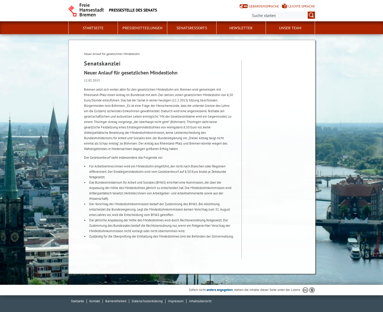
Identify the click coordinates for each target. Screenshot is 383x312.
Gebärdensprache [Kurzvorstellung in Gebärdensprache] (264, 6)
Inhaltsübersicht (200, 301)
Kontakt (94, 301)
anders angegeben (220, 290)
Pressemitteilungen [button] (142, 28)
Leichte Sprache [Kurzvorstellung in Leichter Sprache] (301, 6)
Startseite (93, 28)
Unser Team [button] (290, 28)
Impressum (176, 301)
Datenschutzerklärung (147, 301)
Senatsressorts (191, 28)
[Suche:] (283, 15)
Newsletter (241, 28)
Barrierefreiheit (115, 301)
